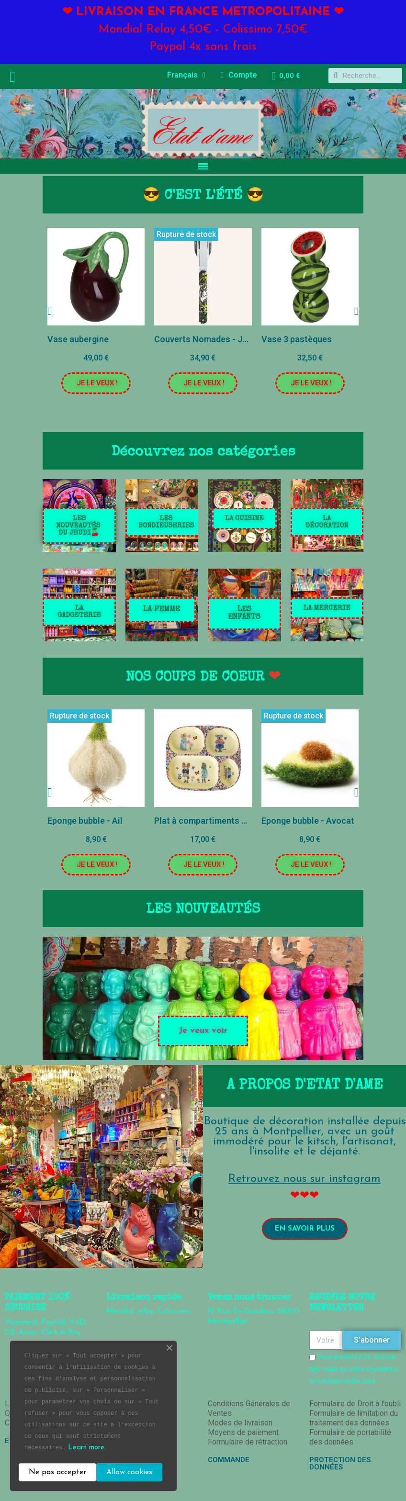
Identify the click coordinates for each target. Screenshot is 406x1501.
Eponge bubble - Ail (85, 821)
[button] (96, 383)
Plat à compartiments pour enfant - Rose (234, 821)
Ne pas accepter (57, 1472)
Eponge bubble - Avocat (307, 821)
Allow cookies (129, 1472)
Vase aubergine (78, 339)
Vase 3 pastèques (296, 339)
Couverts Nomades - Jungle (209, 339)
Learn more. (87, 1447)
